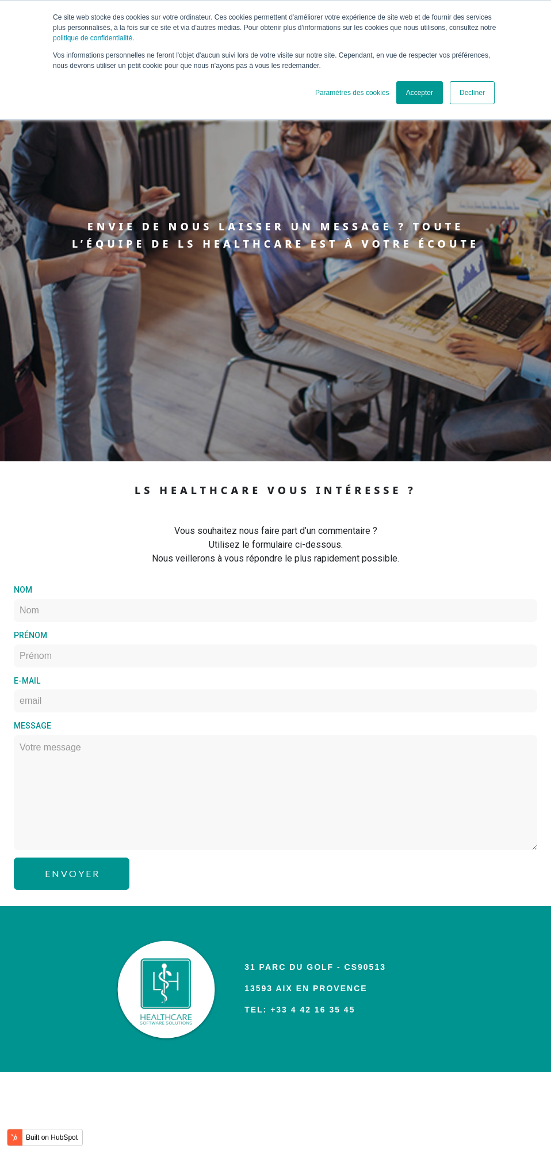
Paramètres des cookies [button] (352, 93)
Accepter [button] (419, 93)
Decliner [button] (472, 93)
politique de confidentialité (92, 38)
